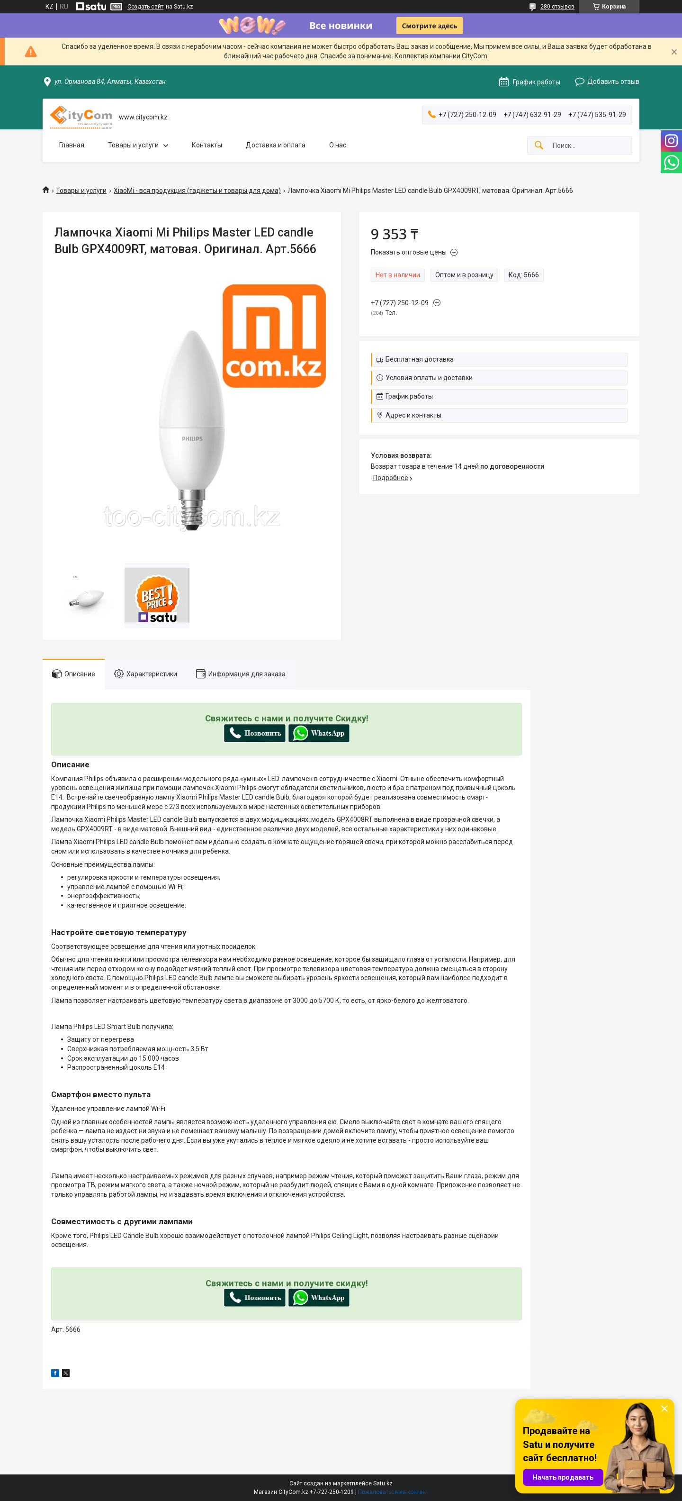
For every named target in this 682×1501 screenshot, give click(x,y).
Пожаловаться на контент (393, 1492)
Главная (71, 145)
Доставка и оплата (275, 145)
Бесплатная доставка (420, 359)
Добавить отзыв (613, 81)
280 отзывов (557, 6)
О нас (337, 145)
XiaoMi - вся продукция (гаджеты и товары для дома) (197, 190)
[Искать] (539, 145)
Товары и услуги (133, 145)
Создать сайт (145, 6)
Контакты (207, 145)
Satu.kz (383, 1483)
